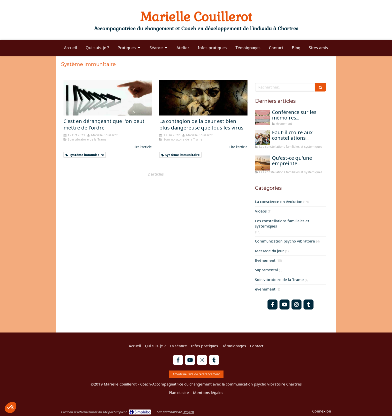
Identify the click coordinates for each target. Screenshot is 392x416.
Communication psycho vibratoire (285, 241)
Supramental (266, 269)
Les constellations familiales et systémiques (282, 223)
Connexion (321, 411)
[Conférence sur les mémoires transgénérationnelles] (262, 117)
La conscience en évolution (278, 201)
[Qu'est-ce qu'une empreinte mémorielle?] (262, 163)
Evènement (265, 260)
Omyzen (188, 412)
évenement (265, 289)
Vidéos (261, 211)
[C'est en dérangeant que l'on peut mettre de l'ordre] (108, 98)
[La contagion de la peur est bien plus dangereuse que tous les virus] (203, 98)
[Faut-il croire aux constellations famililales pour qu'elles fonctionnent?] (262, 137)
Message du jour (269, 250)
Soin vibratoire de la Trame (279, 279)
